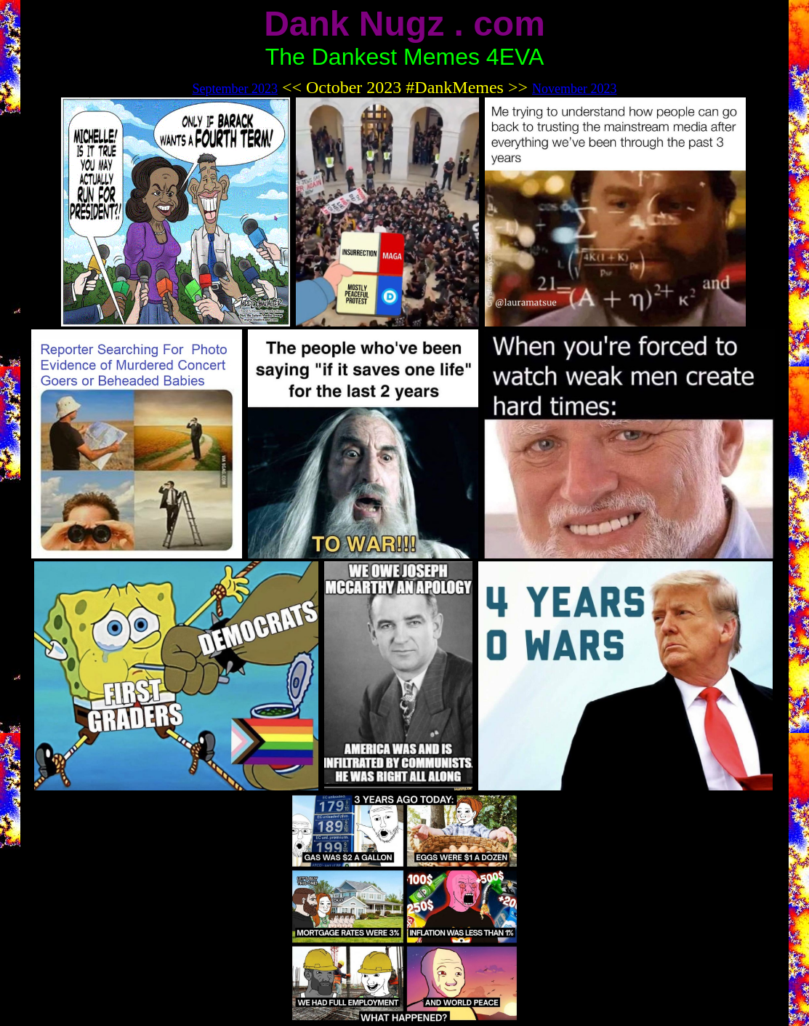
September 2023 (234, 88)
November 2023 (574, 88)
